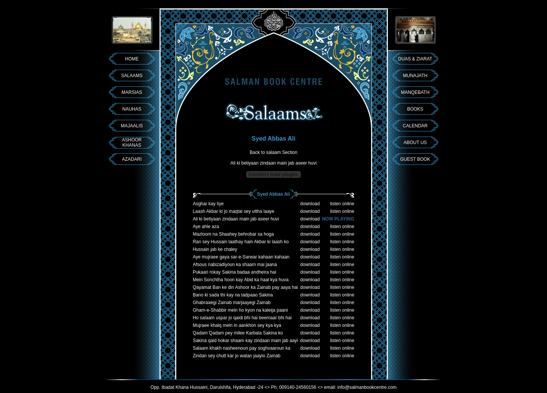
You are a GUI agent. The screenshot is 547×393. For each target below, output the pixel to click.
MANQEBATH (415, 92)
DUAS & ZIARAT (415, 59)
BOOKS (415, 109)
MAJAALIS (132, 125)
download (309, 203)
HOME (132, 59)
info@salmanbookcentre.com (367, 387)
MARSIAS (132, 92)
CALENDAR (415, 125)
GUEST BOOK (415, 159)
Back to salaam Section (273, 152)
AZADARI (132, 159)
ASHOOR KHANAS (132, 142)
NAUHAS (131, 109)
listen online (342, 203)
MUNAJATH (415, 75)
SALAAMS (132, 75)
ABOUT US (415, 142)
